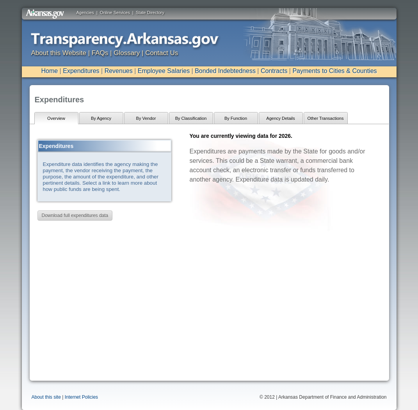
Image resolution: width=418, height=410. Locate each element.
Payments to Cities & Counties (334, 71)
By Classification (191, 118)
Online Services (115, 12)
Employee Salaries (164, 71)
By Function (235, 118)
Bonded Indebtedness (225, 71)
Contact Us (161, 53)
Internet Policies (81, 397)
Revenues (119, 71)
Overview (56, 118)
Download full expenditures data (75, 215)
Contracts (274, 71)
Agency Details (280, 118)
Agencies (85, 12)
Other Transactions (326, 118)
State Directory (150, 12)
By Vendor (146, 118)
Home (49, 71)
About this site (46, 397)
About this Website (58, 53)
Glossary (127, 53)
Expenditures (81, 71)
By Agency (101, 118)
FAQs (100, 53)
